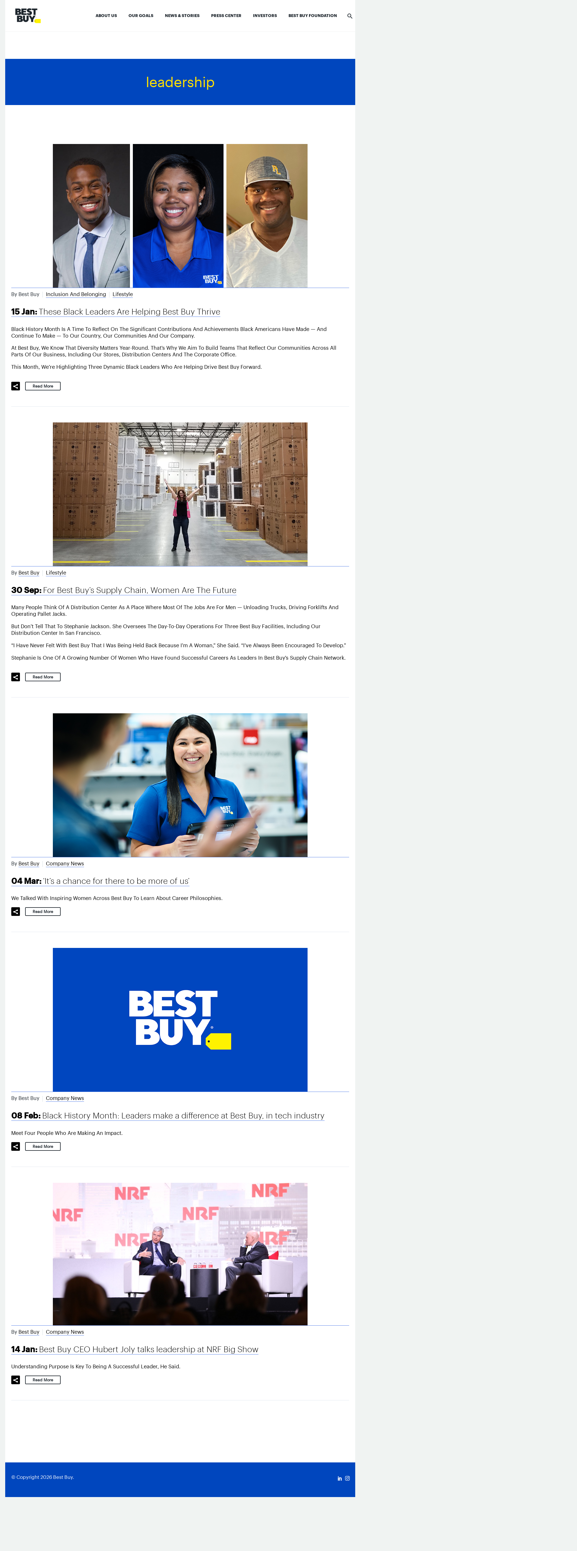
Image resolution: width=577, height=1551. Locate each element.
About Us (106, 15)
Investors (265, 15)
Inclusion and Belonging (76, 294)
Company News (65, 863)
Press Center (226, 15)
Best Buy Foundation (312, 15)
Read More (43, 386)
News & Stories (182, 15)
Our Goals (141, 15)
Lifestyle (123, 294)
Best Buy (28, 572)
